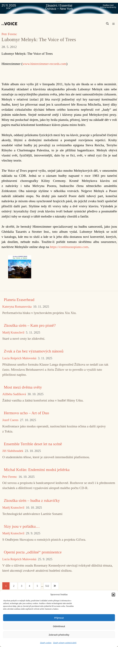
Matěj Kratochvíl (13, 332)
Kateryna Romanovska (17, 306)
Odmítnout (59, 626)
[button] (113, 594)
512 (47, 586)
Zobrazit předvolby (59, 634)
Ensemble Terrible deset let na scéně (33, 444)
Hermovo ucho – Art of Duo (26, 413)
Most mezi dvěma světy (23, 387)
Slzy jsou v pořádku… (22, 526)
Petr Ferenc (9, 34)
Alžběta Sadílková (14, 394)
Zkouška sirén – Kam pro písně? (30, 325)
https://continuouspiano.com (69, 247)
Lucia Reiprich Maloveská (19, 358)
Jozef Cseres (10, 420)
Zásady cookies (45, 643)
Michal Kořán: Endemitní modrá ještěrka (36, 469)
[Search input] (92, 23)
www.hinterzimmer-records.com (44, 64)
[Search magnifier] (107, 23)
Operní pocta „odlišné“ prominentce (33, 552)
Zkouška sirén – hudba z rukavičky (32, 500)
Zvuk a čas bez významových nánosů (33, 351)
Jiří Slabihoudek (12, 450)
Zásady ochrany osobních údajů (64, 643)
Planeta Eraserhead (19, 299)
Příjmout (59, 617)
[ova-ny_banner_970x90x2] (59, 8)
